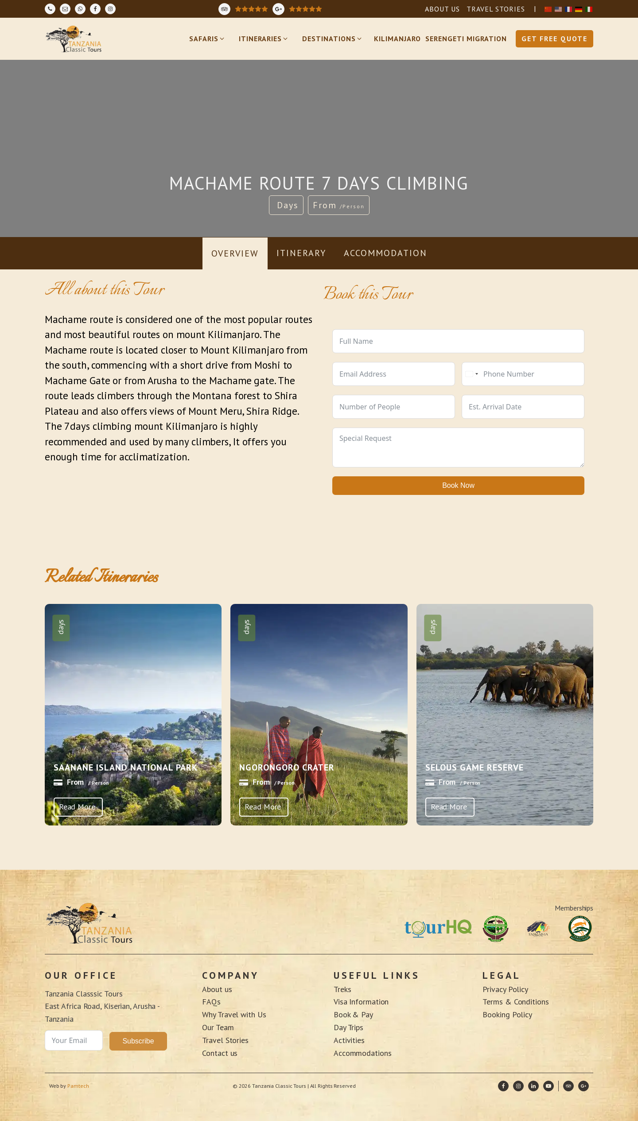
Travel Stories (225, 1040)
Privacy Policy (505, 989)
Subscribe (138, 1041)
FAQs (211, 1001)
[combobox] (471, 373)
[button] (207, 39)
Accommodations (364, 1053)
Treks (342, 989)
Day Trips (348, 1027)
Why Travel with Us (234, 1014)
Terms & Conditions (515, 1001)
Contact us (219, 1053)
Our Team (217, 1027)
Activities (349, 1040)
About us (217, 989)
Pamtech (78, 1085)
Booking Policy (507, 1014)
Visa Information (361, 1001)
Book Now (458, 485)
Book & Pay (353, 1014)
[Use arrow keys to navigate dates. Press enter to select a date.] (523, 407)
